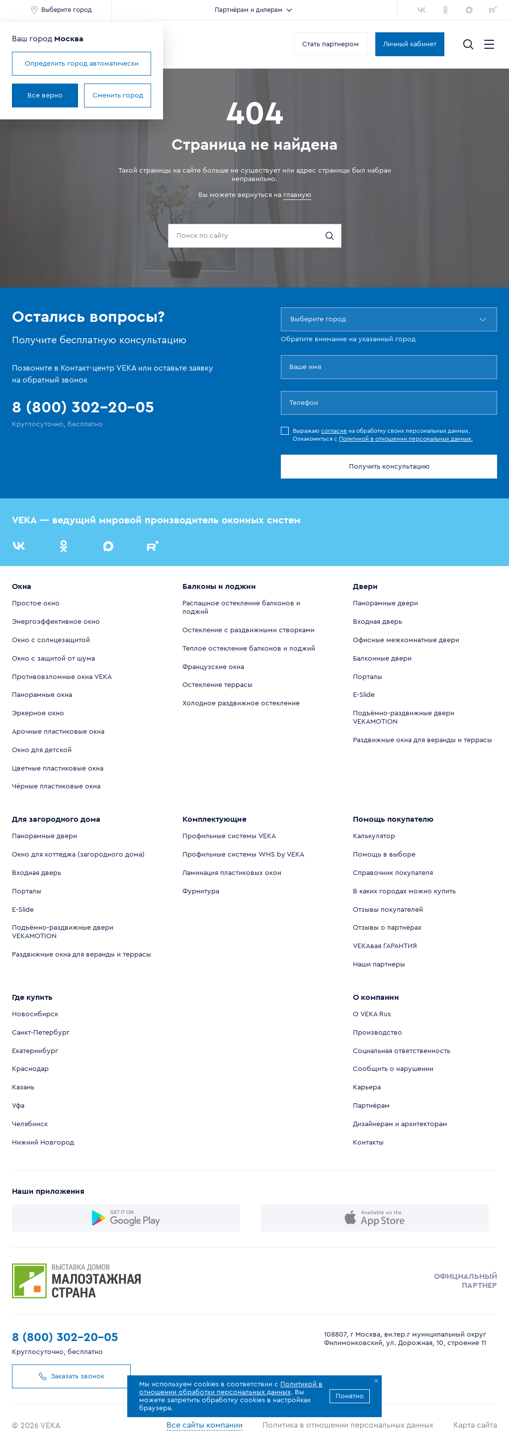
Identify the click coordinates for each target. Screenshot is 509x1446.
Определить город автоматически (82, 63)
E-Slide (364, 694)
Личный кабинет (409, 44)
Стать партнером (330, 44)
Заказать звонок (67, 1376)
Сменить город (117, 95)
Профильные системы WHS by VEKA (243, 854)
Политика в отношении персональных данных (347, 1425)
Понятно (350, 1396)
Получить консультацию (389, 466)
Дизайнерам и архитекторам (400, 1124)
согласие (334, 431)
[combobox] (291, 319)
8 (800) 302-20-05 (65, 1338)
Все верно (45, 95)
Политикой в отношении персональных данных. (406, 439)
